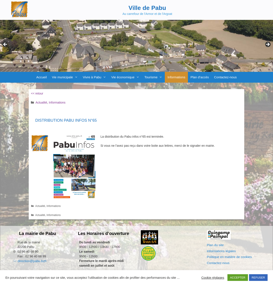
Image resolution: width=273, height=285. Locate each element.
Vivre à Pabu (96, 77)
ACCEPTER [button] (237, 277)
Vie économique (126, 77)
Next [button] (267, 44)
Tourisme (154, 77)
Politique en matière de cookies (229, 257)
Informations (176, 77)
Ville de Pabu (147, 8)
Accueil (41, 77)
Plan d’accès (199, 77)
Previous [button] (5, 44)
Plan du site (215, 245)
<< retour (37, 93)
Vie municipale (66, 77)
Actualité (41, 102)
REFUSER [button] (258, 277)
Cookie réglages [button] (212, 277)
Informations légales (221, 251)
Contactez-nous (225, 77)
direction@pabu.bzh (31, 261)
